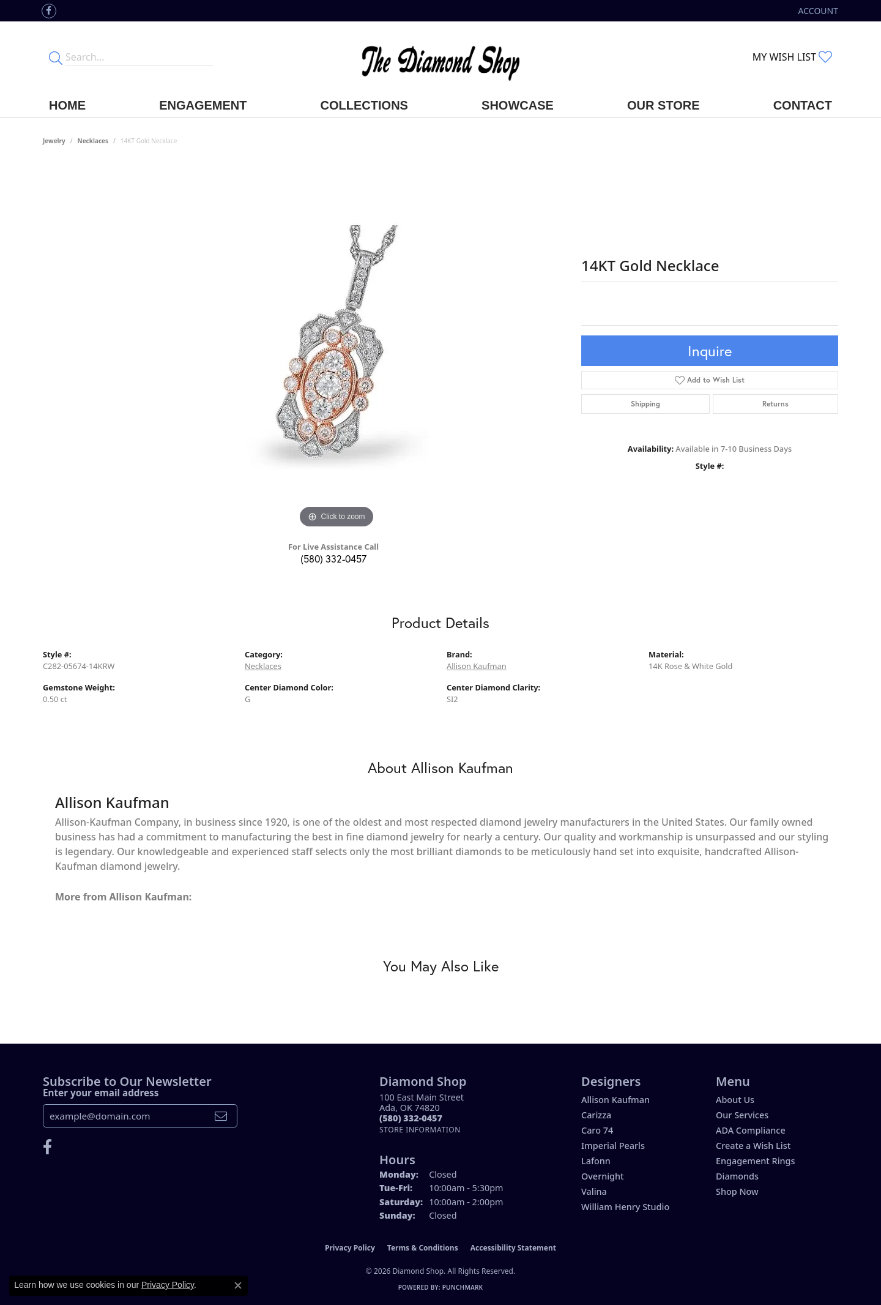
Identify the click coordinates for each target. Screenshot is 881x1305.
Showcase (517, 105)
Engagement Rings (755, 1161)
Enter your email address (100, 1092)
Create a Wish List (753, 1145)
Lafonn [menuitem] (596, 1161)
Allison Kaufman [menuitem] (615, 1099)
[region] (336, 347)
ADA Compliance (751, 1130)
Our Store (663, 105)
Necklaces (93, 140)
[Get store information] (420, 1129)
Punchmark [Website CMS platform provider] (462, 1287)
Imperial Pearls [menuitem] (613, 1145)
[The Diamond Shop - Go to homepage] (440, 57)
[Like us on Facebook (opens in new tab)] (49, 11)
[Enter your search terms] (139, 57)
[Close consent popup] (238, 1285)
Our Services (742, 1115)
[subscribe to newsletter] (221, 1116)
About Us (735, 1099)
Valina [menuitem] (594, 1191)
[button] (817, 10)
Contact (802, 105)
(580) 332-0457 (333, 558)
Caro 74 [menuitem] (597, 1130)
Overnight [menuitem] (602, 1176)
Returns (775, 403)
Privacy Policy (350, 1248)
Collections (364, 105)
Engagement (203, 105)
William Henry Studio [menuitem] (625, 1207)
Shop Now (737, 1191)
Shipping (645, 403)
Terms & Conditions (422, 1248)
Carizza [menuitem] (596, 1115)
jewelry (54, 140)
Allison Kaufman (477, 665)
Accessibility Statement (513, 1248)
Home (67, 105)
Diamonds (737, 1176)
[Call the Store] (410, 1118)
